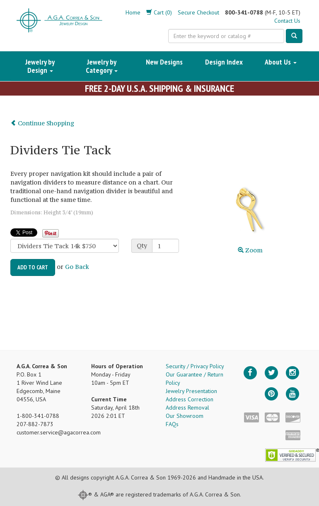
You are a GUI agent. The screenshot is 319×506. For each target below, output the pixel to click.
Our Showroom (184, 416)
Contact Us (287, 20)
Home (133, 12)
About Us (281, 62)
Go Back (77, 267)
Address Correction (189, 399)
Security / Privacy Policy (195, 366)
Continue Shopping (42, 123)
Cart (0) (159, 12)
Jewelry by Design (40, 66)
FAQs (172, 424)
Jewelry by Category (102, 66)
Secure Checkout (198, 12)
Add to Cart (32, 267)
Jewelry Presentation (191, 391)
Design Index (224, 62)
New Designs (164, 62)
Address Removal (187, 407)
